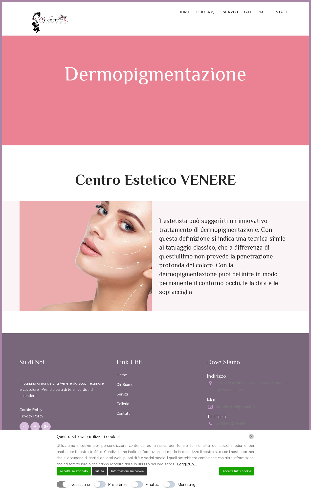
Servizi (122, 394)
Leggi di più (187, 464)
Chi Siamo (124, 384)
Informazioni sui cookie (127, 471)
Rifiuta (99, 471)
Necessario (80, 484)
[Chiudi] (251, 436)
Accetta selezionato (74, 471)
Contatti (123, 413)
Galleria (122, 403)
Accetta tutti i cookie (236, 471)
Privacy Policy (31, 416)
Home (121, 375)
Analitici (152, 484)
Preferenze (118, 484)
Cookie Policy (31, 409)
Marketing (186, 484)
